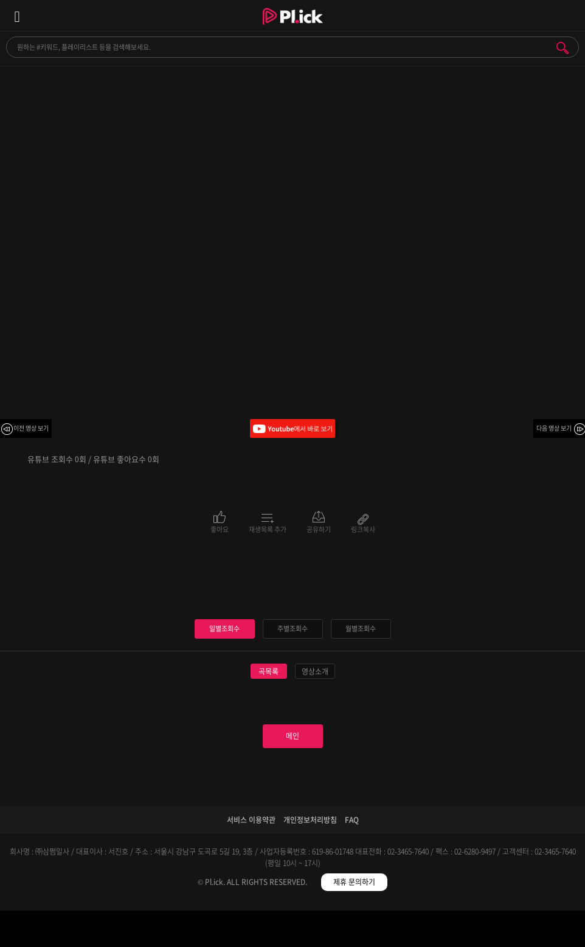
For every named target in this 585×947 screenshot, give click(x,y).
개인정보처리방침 (310, 819)
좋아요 (219, 528)
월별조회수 (360, 628)
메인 (292, 735)
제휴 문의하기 (354, 881)
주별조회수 (292, 628)
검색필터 (219, 931)
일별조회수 (224, 628)
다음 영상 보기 (554, 427)
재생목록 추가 (267, 528)
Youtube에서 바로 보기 (292, 428)
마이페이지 (512, 931)
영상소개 (315, 671)
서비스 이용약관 (251, 819)
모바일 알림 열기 (569, 15)
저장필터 (366, 931)
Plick (293, 27)
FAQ (352, 819)
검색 (562, 48)
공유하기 (318, 528)
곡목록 (268, 671)
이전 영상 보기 (31, 427)
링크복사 (363, 528)
